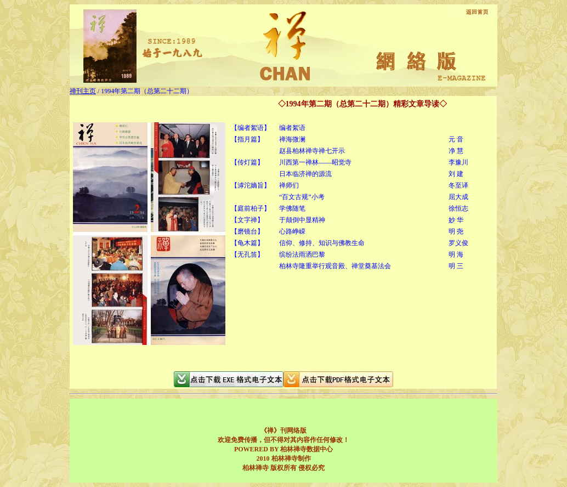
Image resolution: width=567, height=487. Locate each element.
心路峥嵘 (292, 231)
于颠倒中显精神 (302, 220)
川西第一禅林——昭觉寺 (315, 162)
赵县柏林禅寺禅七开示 (312, 151)
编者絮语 (292, 128)
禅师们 (289, 185)
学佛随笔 (292, 208)
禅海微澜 (292, 139)
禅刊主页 (83, 91)
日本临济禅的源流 (305, 174)
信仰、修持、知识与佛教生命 (322, 243)
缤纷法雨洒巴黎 (302, 254)
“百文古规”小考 (302, 197)
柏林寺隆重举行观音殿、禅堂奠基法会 (335, 266)
